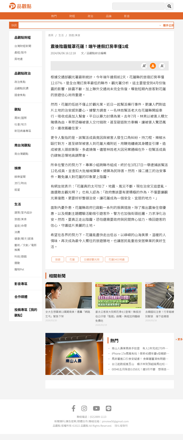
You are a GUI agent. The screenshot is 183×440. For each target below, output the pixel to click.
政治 (90, 16)
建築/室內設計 (23, 212)
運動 (17, 263)
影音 (127, 16)
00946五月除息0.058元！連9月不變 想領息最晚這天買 (140, 369)
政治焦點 (19, 82)
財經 (72, 16)
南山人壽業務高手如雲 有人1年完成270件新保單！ (140, 348)
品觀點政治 (22, 73)
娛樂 (17, 168)
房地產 (18, 59)
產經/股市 (20, 52)
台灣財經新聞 (22, 46)
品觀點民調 (21, 88)
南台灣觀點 (22, 145)
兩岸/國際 (20, 118)
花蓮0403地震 (117, 259)
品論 (108, 16)
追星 (17, 189)
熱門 (54, 16)
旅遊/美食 (20, 219)
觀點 (17, 109)
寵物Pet (19, 269)
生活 (17, 204)
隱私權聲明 (121, 425)
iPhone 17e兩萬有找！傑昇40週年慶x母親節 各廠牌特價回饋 (140, 353)
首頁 (50, 35)
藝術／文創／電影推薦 (25, 247)
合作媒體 (20, 296)
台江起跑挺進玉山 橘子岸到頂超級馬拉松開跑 (140, 364)
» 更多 (179, 339)
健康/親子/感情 (23, 238)
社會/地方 (20, 124)
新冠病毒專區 (22, 131)
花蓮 (72, 259)
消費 (17, 232)
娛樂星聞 (19, 176)
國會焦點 (19, 95)
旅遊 (57, 259)
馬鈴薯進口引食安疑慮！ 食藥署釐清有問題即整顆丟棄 (140, 358)
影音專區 (20, 283)
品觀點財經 (22, 37)
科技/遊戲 (20, 256)
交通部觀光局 (92, 259)
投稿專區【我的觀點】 (25, 312)
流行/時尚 (20, 183)
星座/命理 (20, 225)
